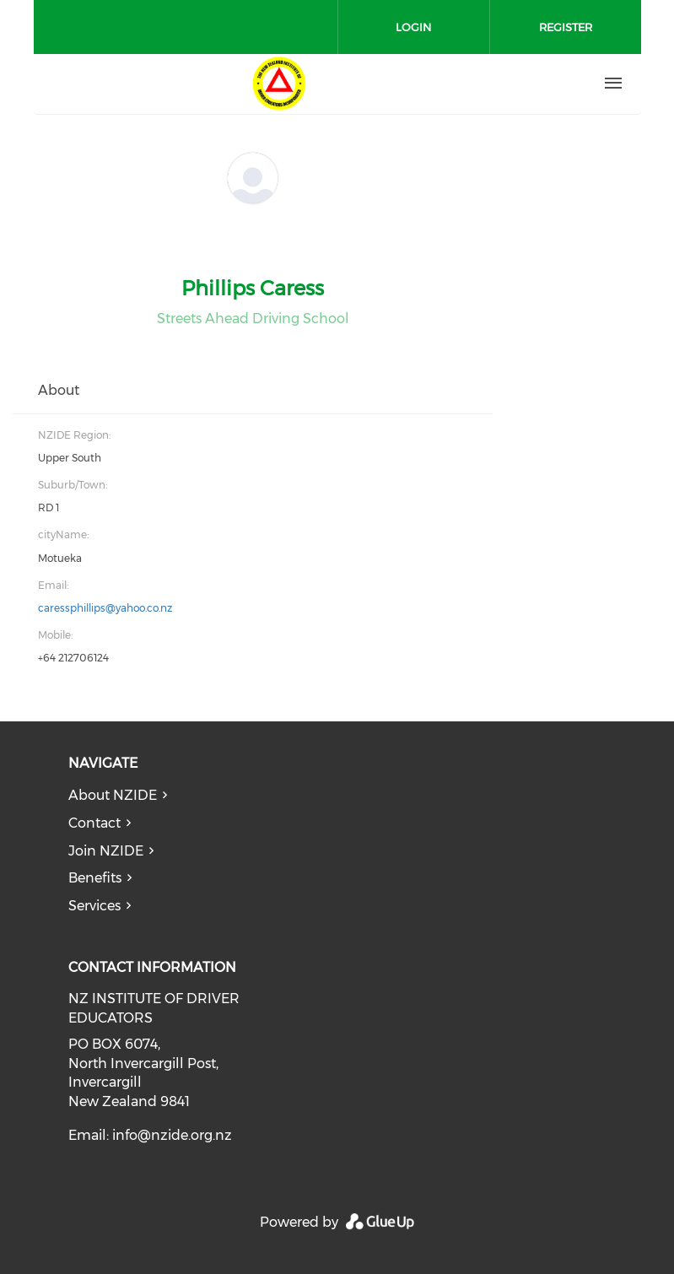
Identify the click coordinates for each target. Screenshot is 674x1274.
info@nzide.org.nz (172, 1135)
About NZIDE (112, 795)
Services (94, 906)
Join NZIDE (105, 851)
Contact (94, 823)
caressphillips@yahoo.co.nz (105, 608)
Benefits (94, 878)
